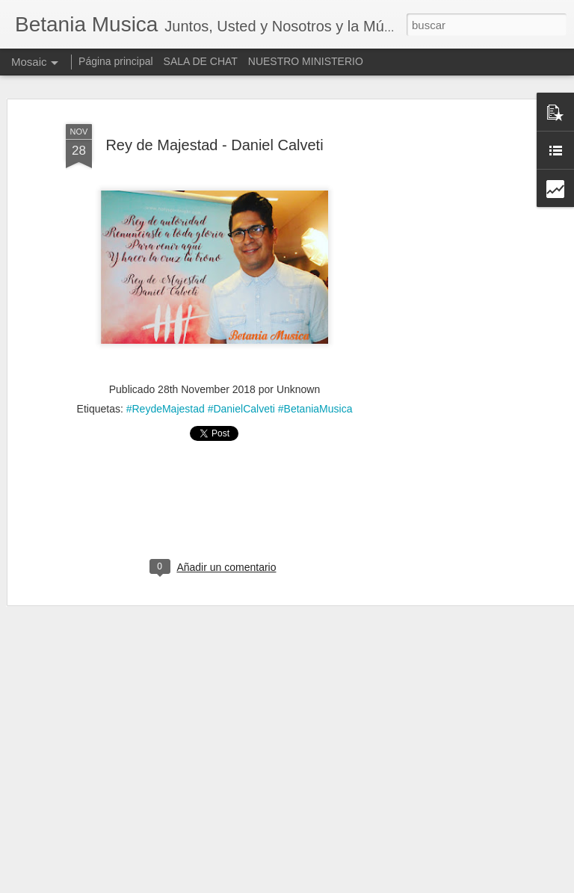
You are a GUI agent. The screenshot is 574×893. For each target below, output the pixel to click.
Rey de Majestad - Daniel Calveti (214, 145)
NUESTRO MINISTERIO (305, 61)
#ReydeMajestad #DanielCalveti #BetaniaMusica (239, 409)
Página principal (115, 61)
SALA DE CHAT (201, 61)
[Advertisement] (445, 352)
